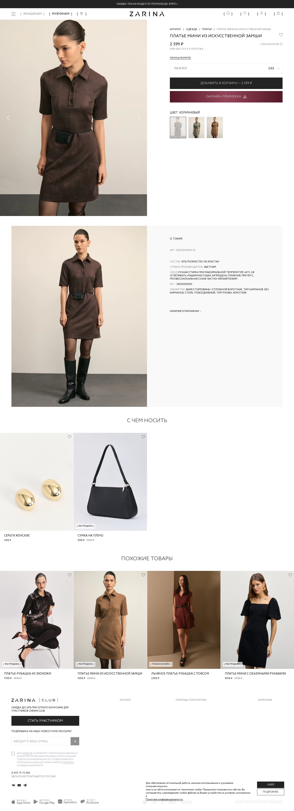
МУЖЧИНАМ (60, 14)
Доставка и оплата (189, 706)
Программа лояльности (192, 731)
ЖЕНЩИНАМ (32, 14)
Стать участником (45, 720)
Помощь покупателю (191, 700)
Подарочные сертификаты (194, 739)
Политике (68, 762)
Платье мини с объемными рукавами (255, 674)
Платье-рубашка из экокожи (27, 674)
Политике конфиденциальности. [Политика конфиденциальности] (164, 799)
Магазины (264, 739)
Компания (265, 700)
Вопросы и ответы (189, 722)
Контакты (265, 722)
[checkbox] (13, 753)
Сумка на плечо (90, 536)
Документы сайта (188, 747)
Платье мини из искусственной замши (110, 674)
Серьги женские (17, 536)
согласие (27, 753)
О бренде (264, 706)
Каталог (125, 700)
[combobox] (226, 68)
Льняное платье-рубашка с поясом (180, 674)
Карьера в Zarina (269, 714)
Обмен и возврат (187, 714)
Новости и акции (270, 731)
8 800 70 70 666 (20, 773)
